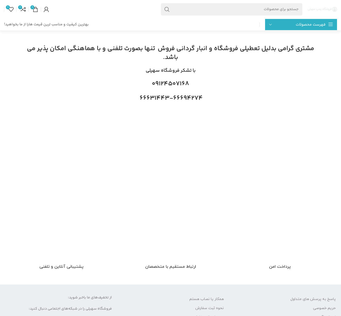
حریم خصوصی (324, 308)
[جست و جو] (231, 9)
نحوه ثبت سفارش (209, 308)
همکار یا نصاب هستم (206, 299)
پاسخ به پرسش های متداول (313, 299)
